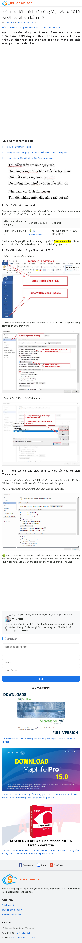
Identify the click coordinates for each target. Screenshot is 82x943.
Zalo (43, 864)
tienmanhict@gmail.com (23, 937)
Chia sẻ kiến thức (25, 22)
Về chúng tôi (8, 904)
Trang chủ (8, 22)
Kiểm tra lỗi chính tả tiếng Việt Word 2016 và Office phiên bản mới (31, 27)
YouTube (58, 864)
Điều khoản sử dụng (12, 909)
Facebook (28, 864)
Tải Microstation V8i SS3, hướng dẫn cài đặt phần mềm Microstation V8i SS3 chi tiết (39, 740)
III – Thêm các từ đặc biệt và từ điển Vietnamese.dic (27, 157)
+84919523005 (23, 932)
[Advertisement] (41, 115)
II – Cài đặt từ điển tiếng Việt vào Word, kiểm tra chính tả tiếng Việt (34, 152)
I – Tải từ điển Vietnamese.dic (16, 146)
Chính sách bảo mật (12, 914)
